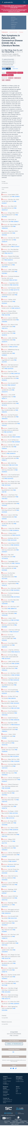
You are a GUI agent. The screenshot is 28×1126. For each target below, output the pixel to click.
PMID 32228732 (8, 260)
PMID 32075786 (13, 465)
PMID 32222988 (6, 788)
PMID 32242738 (6, 958)
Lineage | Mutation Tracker (7, 1079)
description (14, 19)
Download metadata (5, 1092)
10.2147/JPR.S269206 (15, 1034)
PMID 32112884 (16, 437)
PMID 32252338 (11, 866)
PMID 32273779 (15, 290)
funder (13, 21)
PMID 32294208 (14, 680)
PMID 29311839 (16, 442)
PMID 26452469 (12, 540)
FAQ (17, 1091)
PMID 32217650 (13, 813)
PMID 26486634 (14, 530)
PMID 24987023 (15, 373)
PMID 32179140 (13, 346)
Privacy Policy (23, 1121)
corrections (14, 22)
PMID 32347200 (12, 918)
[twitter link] (11, 1068)
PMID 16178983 (16, 675)
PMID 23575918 (15, 708)
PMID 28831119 (12, 698)
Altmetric (12, 1056)
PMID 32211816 (15, 663)
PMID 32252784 (14, 285)
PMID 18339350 (15, 545)
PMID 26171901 (13, 280)
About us (18, 1088)
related (13, 28)
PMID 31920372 (15, 652)
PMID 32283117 (13, 861)
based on (13, 24)
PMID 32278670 (8, 432)
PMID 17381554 (16, 563)
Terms (6, 1122)
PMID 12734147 (15, 246)
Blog (17, 1090)
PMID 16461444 (15, 724)
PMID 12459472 (16, 308)
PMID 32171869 (15, 620)
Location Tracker (7, 1081)
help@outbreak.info (7, 1099)
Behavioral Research (11, 72)
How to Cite (7, 1121)
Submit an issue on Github (7, 1102)
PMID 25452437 (14, 631)
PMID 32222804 (14, 756)
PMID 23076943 (15, 597)
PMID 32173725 (10, 818)
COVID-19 (11, 78)
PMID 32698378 (11, 453)
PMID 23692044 (6, 913)
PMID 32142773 (6, 998)
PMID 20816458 (15, 720)
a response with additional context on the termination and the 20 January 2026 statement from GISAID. (15, 10)
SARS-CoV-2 (17, 78)
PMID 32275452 (6, 485)
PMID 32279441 (6, 658)
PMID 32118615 (15, 196)
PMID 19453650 (15, 590)
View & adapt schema (6, 1095)
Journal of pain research (14, 1044)
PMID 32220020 (8, 478)
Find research (6, 1089)
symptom (8, 80)
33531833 (15, 1035)
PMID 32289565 (15, 1003)
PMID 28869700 (12, 608)
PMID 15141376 (16, 535)
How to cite (18, 1093)
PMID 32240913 (15, 703)
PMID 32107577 (9, 253)
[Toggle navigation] (24, 2)
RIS (13, 1052)
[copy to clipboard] (16, 1068)
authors (13, 17)
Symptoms (20, 72)
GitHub (14, 1121)
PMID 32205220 (9, 368)
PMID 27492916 (15, 761)
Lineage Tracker (19, 1079)
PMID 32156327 (12, 385)
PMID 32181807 (15, 221)
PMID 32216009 (14, 829)
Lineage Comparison (6, 1083)
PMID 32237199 (6, 315)
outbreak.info (7, 2)
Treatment (4, 75)
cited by (13, 26)
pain (3, 80)
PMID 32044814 (6, 992)
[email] (14, 1068)
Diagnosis (11, 75)
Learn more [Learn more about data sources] (15, 68)
